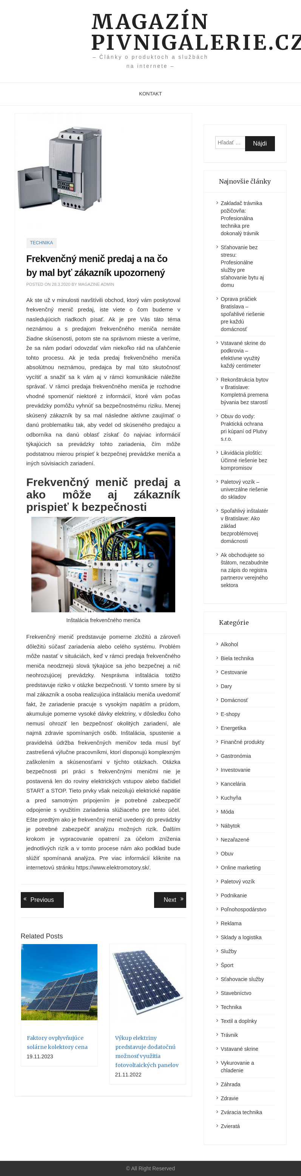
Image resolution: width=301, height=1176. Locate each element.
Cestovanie (234, 672)
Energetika (233, 728)
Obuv (227, 854)
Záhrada (231, 1084)
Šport (227, 965)
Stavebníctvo (236, 993)
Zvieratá (230, 1126)
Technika (41, 242)
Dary (226, 686)
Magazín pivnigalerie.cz (150, 32)
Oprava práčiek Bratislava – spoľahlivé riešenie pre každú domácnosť (243, 314)
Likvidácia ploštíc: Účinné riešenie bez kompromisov (244, 460)
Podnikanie (234, 895)
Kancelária (233, 784)
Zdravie (230, 1098)
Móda (227, 812)
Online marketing (241, 868)
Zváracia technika (241, 1112)
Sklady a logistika (241, 937)
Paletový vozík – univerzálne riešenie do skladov (244, 489)
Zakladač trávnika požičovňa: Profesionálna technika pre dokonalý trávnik (241, 218)
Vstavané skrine (240, 1049)
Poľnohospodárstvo (244, 909)
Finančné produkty (242, 742)
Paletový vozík (238, 882)
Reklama (231, 923)
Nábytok (230, 826)
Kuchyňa (231, 798)
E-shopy (230, 714)
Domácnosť (234, 700)
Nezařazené (235, 840)
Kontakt (150, 94)
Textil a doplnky (239, 1021)
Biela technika (237, 658)
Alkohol (229, 644)
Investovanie (236, 770)
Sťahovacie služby (242, 979)
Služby (229, 951)
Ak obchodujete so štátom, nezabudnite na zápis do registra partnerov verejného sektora (245, 570)
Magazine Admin (96, 284)
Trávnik (229, 1035)
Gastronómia (236, 756)
